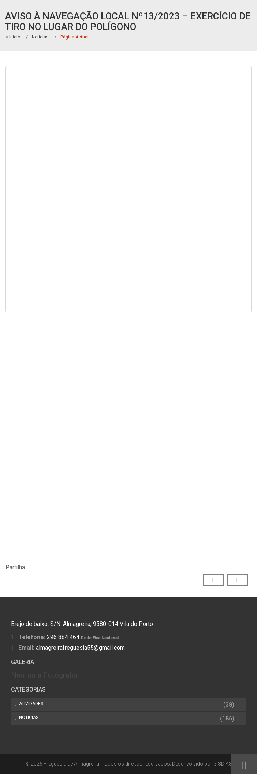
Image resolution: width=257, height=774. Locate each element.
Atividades (31, 703)
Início (13, 37)
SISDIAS (222, 764)
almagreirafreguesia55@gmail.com (80, 647)
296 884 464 (63, 637)
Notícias (40, 37)
